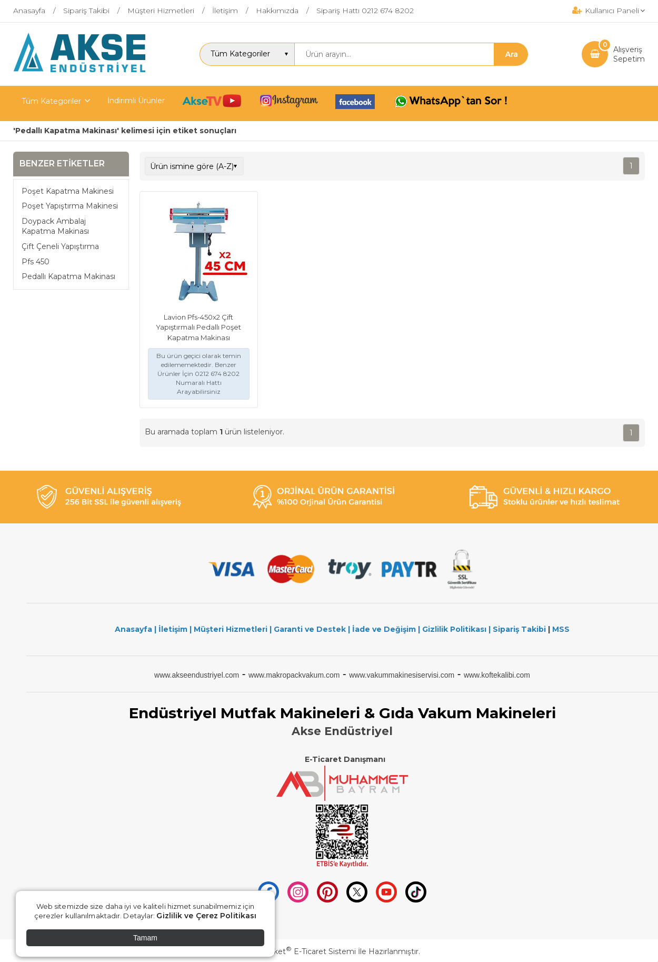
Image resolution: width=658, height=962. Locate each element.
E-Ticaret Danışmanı (345, 759)
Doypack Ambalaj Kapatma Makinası (55, 226)
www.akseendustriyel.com (196, 675)
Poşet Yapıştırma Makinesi (70, 206)
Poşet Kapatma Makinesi (68, 191)
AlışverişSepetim (629, 54)
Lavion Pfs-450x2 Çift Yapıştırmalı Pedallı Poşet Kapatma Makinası (198, 327)
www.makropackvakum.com (294, 675)
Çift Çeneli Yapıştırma (60, 246)
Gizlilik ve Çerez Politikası (206, 915)
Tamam (145, 938)
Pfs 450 (35, 261)
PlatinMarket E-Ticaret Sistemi (297, 951)
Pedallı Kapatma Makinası (68, 276)
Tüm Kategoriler (51, 101)
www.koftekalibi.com (497, 675)
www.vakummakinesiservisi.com (401, 675)
